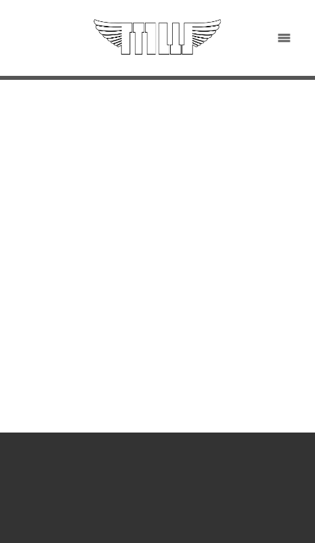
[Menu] (284, 38)
